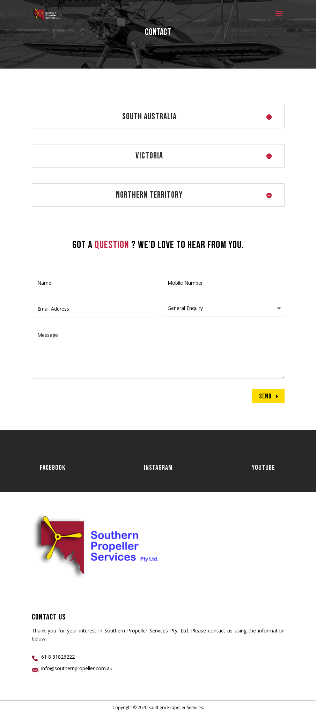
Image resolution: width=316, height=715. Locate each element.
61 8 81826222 (58, 656)
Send (265, 396)
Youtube (263, 467)
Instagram (158, 467)
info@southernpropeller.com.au (76, 668)
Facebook (52, 467)
